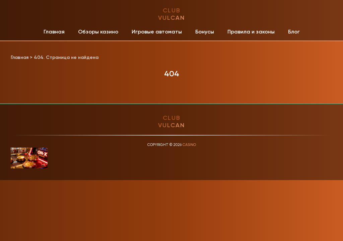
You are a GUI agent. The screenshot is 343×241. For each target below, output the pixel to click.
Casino (189, 145)
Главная (54, 31)
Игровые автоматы (157, 31)
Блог (294, 31)
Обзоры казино (98, 31)
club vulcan (171, 14)
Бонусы (204, 31)
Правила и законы (251, 31)
